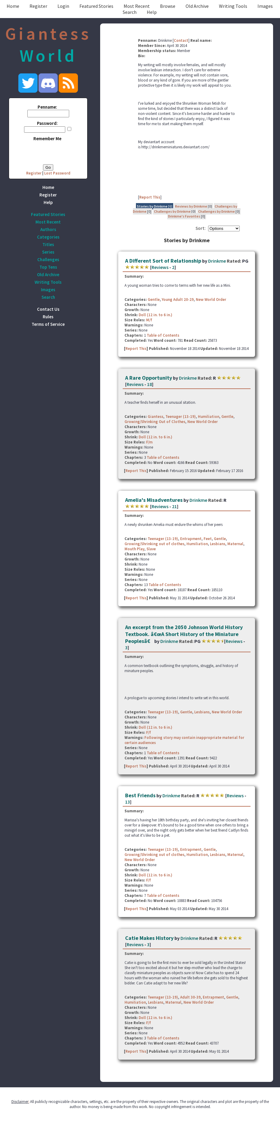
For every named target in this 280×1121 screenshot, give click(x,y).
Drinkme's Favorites (184, 216)
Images (265, 6)
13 (127, 802)
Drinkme (217, 261)
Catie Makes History (149, 937)
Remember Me (47, 138)
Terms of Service (48, 324)
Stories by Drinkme (152, 206)
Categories (48, 237)
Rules (48, 317)
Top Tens (48, 267)
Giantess (155, 416)
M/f (149, 320)
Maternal (235, 543)
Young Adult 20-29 (178, 299)
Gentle (154, 299)
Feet (208, 538)
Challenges (48, 259)
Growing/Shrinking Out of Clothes (155, 421)
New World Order (211, 299)
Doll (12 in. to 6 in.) (155, 314)
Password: (47, 123)
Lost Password (57, 173)
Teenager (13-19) (180, 416)
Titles (48, 244)
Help (152, 12)
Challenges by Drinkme (172, 211)
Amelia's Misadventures (154, 499)
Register (38, 6)
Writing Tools (233, 6)
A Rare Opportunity (148, 377)
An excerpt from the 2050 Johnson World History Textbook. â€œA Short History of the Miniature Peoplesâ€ (184, 634)
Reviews (160, 267)
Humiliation (208, 416)
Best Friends (140, 795)
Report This (149, 197)
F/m (149, 442)
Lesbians (217, 543)
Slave (151, 548)
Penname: (47, 107)
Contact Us (48, 309)
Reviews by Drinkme (191, 206)
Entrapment (191, 538)
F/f (148, 732)
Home (13, 6)
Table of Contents (163, 335)
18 (149, 384)
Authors (48, 229)
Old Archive (197, 6)
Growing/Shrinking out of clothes (154, 543)
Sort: (200, 228)
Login (63, 6)
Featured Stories (96, 6)
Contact (181, 40)
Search (130, 12)
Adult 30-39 (190, 997)
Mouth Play (134, 548)
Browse (167, 6)
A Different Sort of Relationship (163, 260)
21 (174, 506)
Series (48, 252)
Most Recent (137, 6)
